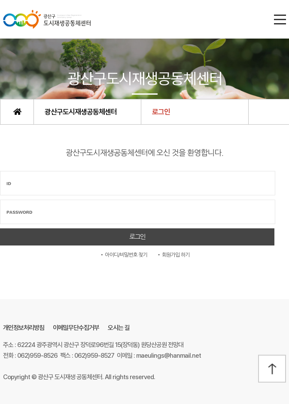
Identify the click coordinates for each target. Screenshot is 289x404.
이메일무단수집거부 (76, 328)
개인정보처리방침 (23, 328)
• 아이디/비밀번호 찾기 (123, 254)
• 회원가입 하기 (173, 254)
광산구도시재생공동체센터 (81, 112)
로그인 (161, 112)
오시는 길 (119, 328)
